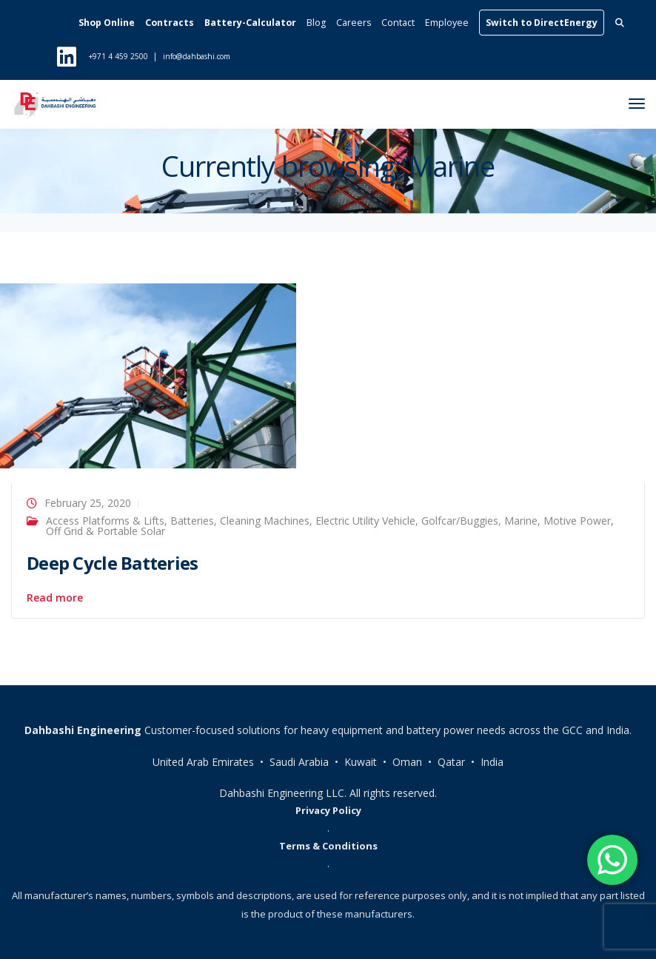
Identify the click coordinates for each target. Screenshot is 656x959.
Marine (521, 521)
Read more (55, 598)
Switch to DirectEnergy (542, 22)
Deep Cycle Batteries (112, 563)
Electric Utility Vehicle (365, 521)
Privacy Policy (328, 810)
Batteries (192, 521)
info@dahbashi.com (196, 56)
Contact (398, 22)
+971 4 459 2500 (118, 56)
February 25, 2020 (87, 503)
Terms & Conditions (328, 845)
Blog (316, 22)
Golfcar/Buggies (459, 521)
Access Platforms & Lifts (105, 521)
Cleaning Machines (264, 521)
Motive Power (577, 521)
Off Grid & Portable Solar (105, 531)
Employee (447, 22)
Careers (353, 22)
